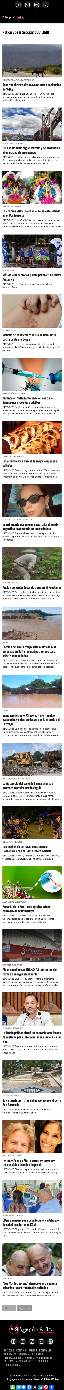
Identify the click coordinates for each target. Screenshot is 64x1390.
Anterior (9, 1308)
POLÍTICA (21, 1350)
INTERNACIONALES (13, 1357)
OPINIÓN (32, 1350)
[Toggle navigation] (57, 17)
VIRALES (29, 1357)
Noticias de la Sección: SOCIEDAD (25, 32)
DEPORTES (37, 1354)
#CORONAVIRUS (44, 1357)
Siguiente (24, 1308)
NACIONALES (10, 1354)
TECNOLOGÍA (41, 1361)
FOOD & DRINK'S (12, 1365)
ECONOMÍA (24, 1354)
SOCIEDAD (9, 1350)
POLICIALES (45, 1350)
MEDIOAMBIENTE (24, 1361)
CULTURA (8, 1361)
